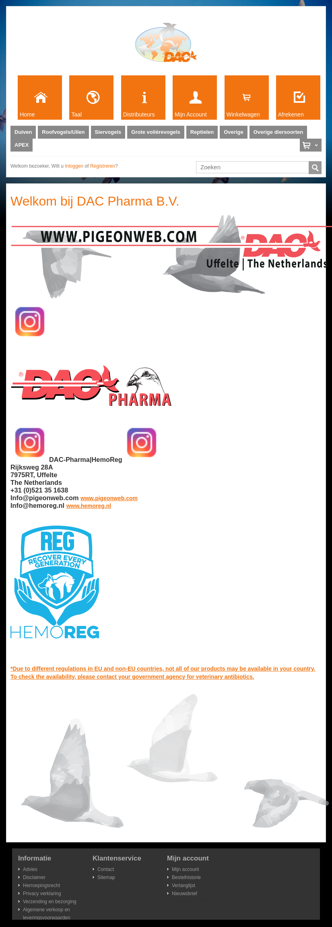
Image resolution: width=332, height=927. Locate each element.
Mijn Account (190, 114)
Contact (105, 869)
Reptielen (202, 132)
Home (27, 114)
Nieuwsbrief (184, 893)
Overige (233, 132)
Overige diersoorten (278, 132)
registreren (102, 166)
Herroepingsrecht (41, 885)
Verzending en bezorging (49, 901)
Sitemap (106, 877)
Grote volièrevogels (155, 132)
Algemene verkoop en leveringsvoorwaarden (46, 910)
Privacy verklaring (42, 893)
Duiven (23, 132)
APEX (21, 145)
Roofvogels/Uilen (63, 132)
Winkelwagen (243, 114)
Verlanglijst (183, 885)
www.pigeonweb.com (109, 498)
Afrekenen (291, 114)
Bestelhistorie (186, 877)
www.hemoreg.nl (88, 506)
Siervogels (108, 132)
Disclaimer (34, 877)
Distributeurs (139, 114)
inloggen (74, 166)
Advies (30, 869)
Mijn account (185, 869)
